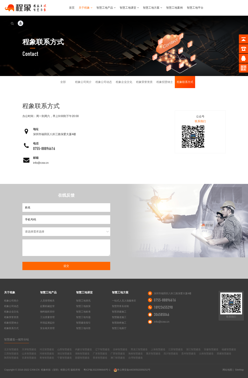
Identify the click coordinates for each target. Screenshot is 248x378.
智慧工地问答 (83, 328)
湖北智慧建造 (64, 353)
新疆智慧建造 (82, 357)
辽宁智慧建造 (102, 349)
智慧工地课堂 (129, 7)
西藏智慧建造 (224, 353)
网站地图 (227, 369)
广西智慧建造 (118, 353)
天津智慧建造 (29, 349)
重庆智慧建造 (153, 353)
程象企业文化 (124, 81)
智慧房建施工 (119, 311)
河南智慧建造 (47, 353)
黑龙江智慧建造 (139, 349)
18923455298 (163, 307)
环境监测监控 (47, 322)
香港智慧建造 (100, 357)
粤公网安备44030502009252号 (132, 369)
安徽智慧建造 (211, 349)
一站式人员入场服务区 (124, 300)
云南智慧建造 (206, 353)
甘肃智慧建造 (29, 357)
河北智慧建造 (47, 349)
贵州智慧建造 (188, 353)
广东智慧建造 (100, 353)
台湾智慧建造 (135, 357)
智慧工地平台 (195, 7)
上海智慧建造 (158, 349)
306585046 (161, 314)
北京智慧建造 (11, 349)
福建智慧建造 (229, 349)
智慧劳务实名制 (120, 306)
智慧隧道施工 (119, 317)
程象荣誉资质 (144, 81)
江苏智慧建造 (175, 349)
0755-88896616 (44, 148)
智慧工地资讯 (83, 300)
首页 (72, 7)
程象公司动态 (103, 81)
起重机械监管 (47, 306)
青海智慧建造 (47, 357)
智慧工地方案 (152, 7)
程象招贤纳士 (164, 81)
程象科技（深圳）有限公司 (55, 369)
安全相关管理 (47, 328)
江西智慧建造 (11, 353)
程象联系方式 (185, 81)
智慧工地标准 (83, 311)
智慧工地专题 (83, 317)
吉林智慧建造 (120, 349)
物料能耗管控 (47, 311)
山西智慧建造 (64, 349)
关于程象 (85, 7)
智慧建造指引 (83, 322)
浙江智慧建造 (193, 349)
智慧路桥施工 (119, 322)
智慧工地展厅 (119, 328)
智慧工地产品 (106, 7)
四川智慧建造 (171, 353)
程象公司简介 (83, 81)
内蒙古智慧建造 (83, 349)
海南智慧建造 (135, 353)
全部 (63, 81)
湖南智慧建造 (82, 353)
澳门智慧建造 (118, 357)
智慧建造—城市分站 (16, 339)
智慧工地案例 (174, 7)
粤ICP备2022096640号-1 (97, 369)
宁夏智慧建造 (64, 357)
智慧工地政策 (83, 306)
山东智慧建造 (29, 353)
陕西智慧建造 (11, 357)
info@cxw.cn (41, 162)
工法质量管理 (47, 317)
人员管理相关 (47, 300)
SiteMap (239, 369)
